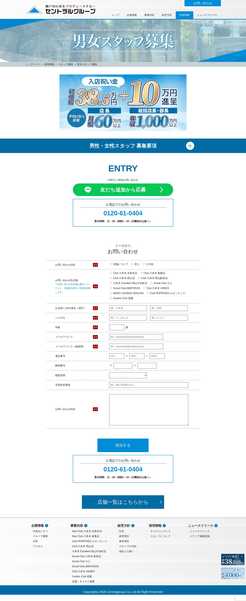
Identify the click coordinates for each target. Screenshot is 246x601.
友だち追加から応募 (123, 190)
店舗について (119, 264)
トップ (115, 15)
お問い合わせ (202, 3)
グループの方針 (128, 552)
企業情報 (132, 15)
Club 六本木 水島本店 (123, 273)
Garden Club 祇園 (121, 298)
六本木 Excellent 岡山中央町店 (128, 283)
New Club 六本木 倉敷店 (85, 542)
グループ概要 (40, 542)
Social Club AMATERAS (125, 288)
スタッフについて (160, 542)
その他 (148, 264)
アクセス (38, 552)
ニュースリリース (207, 15)
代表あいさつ (40, 537)
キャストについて (160, 537)
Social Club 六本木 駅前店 (86, 562)
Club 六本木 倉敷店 (152, 273)
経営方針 (167, 15)
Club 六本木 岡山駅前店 (153, 278)
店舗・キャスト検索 (83, 587)
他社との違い (126, 557)
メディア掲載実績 (200, 542)
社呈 (121, 537)
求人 (135, 264)
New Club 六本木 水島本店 (87, 537)
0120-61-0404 (122, 213)
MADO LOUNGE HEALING (127, 293)
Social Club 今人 (161, 283)
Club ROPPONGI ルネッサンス (166, 293)
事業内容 (149, 15)
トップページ (32, 64)
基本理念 (124, 547)
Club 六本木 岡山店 (122, 278)
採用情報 (184, 15)
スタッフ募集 (65, 64)
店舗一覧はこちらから (129, 508)
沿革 (35, 547)
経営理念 (124, 542)
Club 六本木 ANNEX (156, 288)
